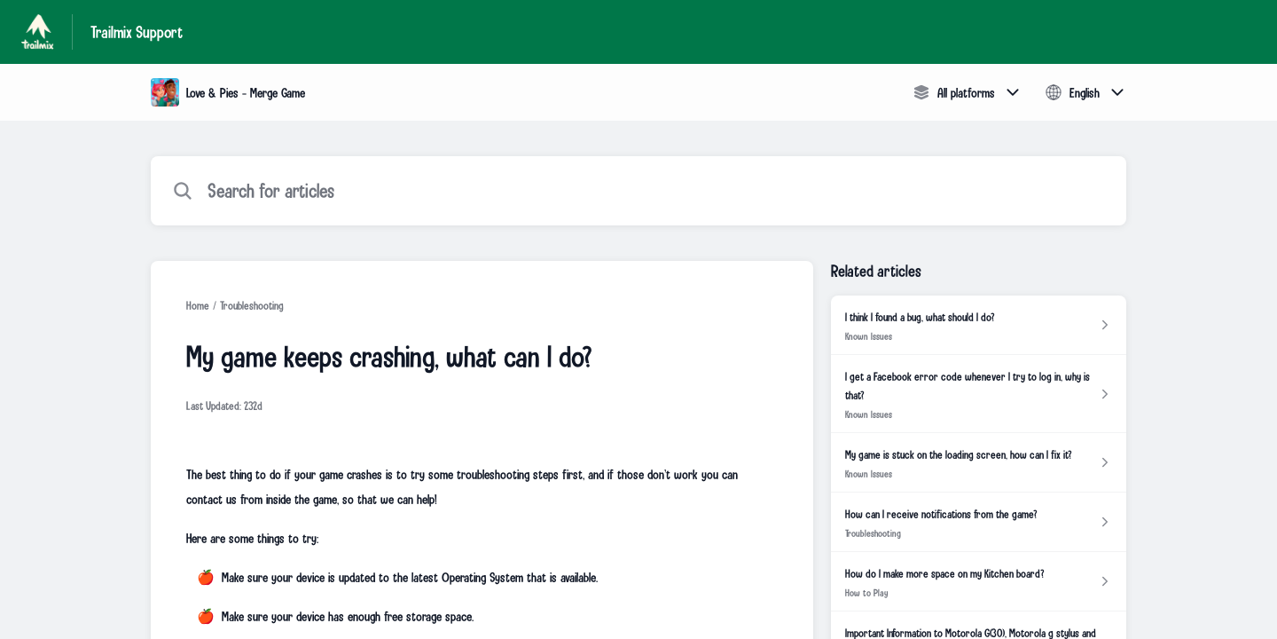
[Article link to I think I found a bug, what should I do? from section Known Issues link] (978, 325)
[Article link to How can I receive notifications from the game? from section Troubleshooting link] (978, 522)
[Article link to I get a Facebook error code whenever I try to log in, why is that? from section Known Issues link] (978, 394)
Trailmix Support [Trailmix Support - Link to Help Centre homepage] (136, 32)
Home (197, 305)
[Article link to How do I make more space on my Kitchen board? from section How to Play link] (978, 581)
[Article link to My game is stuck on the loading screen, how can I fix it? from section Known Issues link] (978, 463)
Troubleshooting (252, 305)
